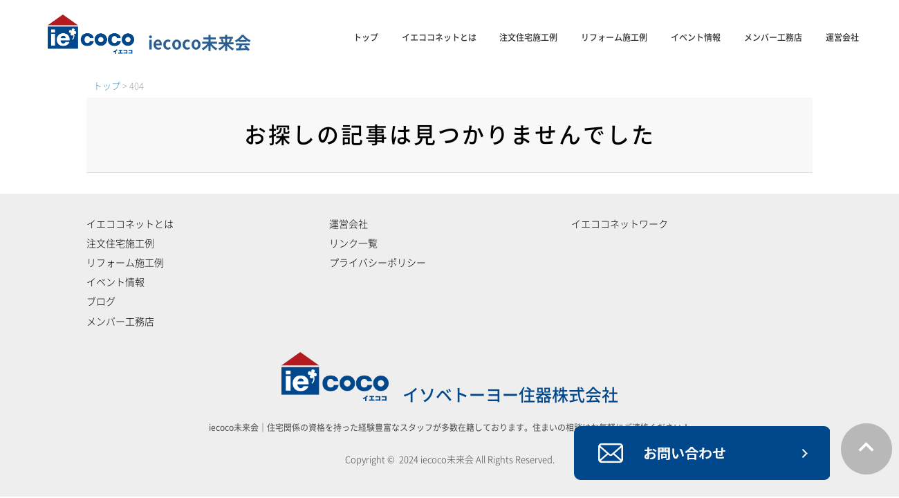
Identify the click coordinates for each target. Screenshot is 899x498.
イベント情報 (696, 37)
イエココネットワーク (619, 224)
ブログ (100, 301)
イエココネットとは (439, 37)
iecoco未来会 (149, 43)
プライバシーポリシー (377, 263)
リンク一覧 (353, 243)
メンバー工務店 (773, 37)
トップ (365, 37)
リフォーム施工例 (614, 37)
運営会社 (842, 37)
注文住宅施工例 (528, 37)
